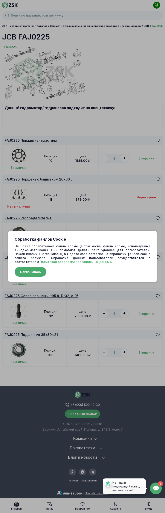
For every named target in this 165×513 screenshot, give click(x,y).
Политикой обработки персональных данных (75, 262)
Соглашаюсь (30, 272)
